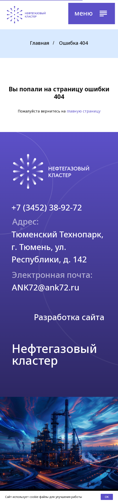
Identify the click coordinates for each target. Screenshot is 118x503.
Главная (39, 43)
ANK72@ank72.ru (45, 287)
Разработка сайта (69, 317)
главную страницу (83, 111)
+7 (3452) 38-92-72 (46, 207)
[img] (26, 14)
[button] (91, 13)
